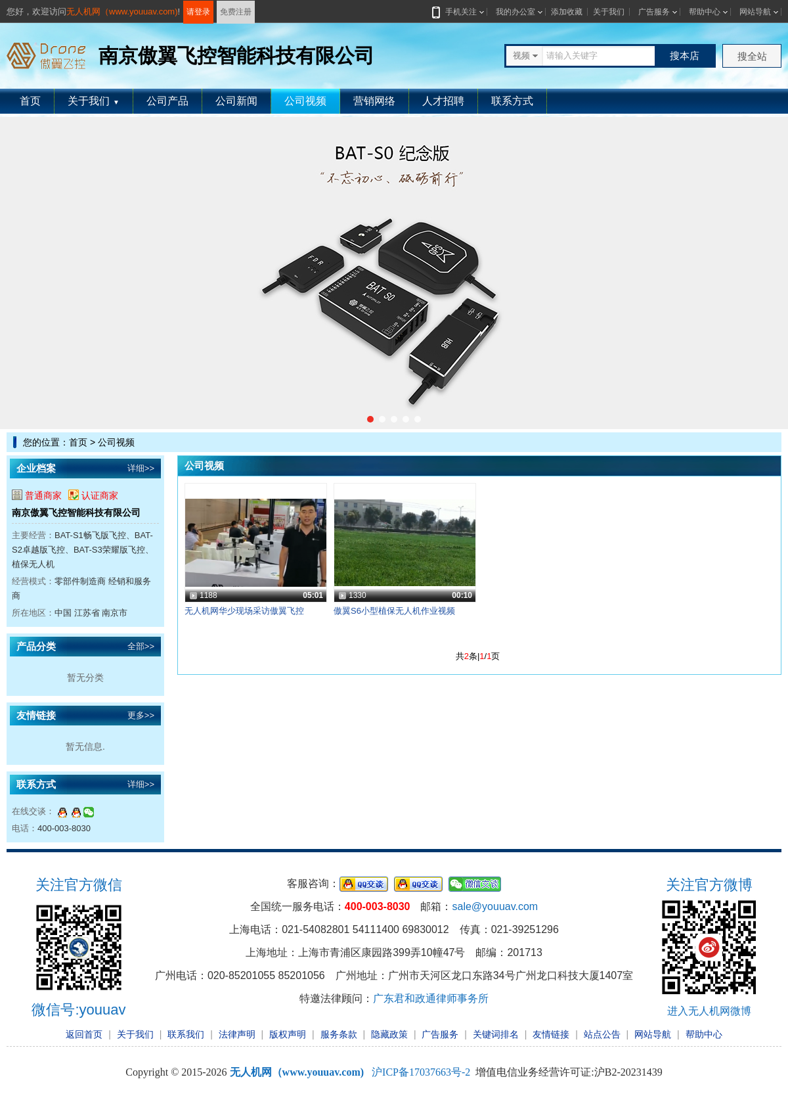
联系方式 (512, 100)
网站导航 (755, 11)
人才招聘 (443, 100)
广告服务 (654, 11)
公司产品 (167, 100)
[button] (370, 419)
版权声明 (287, 1034)
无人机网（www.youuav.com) (122, 11)
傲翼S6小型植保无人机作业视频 (394, 611)
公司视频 (305, 100)
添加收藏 (566, 11)
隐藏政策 (389, 1034)
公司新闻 (236, 100)
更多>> (140, 715)
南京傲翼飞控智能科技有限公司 (76, 512)
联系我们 (185, 1034)
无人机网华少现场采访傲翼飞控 (244, 611)
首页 (30, 100)
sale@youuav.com (495, 906)
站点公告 (602, 1034)
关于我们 (608, 11)
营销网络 (374, 100)
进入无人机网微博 (709, 1011)
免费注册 (236, 11)
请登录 (198, 11)
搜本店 (684, 55)
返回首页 (84, 1034)
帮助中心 (704, 11)
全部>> (140, 646)
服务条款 (338, 1034)
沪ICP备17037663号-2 (421, 1072)
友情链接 (551, 1034)
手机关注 (458, 11)
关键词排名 (496, 1034)
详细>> (140, 468)
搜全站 (752, 56)
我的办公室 (515, 11)
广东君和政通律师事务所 (431, 998)
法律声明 (237, 1034)
